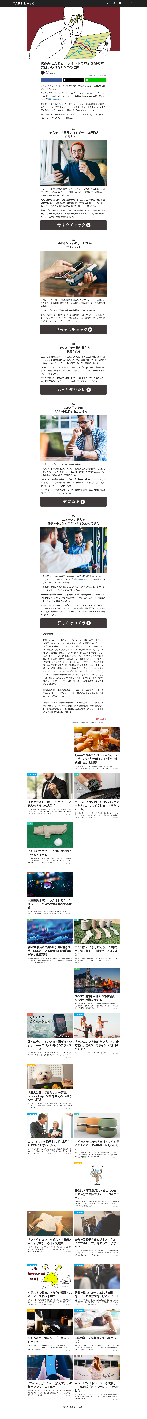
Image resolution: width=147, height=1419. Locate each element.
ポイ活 (103, 722)
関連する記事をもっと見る (73, 1407)
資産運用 (83, 722)
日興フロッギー (54, 100)
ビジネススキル (74, 722)
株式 (93, 722)
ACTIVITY (78, 728)
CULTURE (31, 873)
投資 (88, 722)
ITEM (76, 775)
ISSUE (30, 920)
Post (73, 80)
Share (51, 80)
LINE (95, 80)
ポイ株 (98, 722)
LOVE (30, 1014)
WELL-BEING (32, 775)
